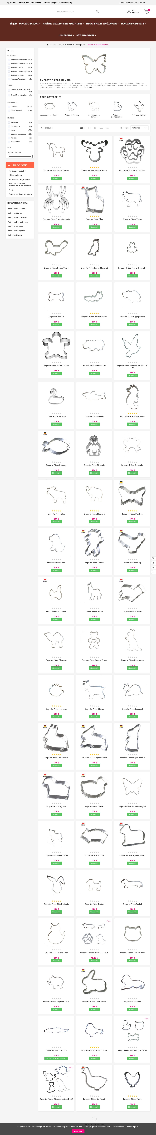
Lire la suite (88, 94)
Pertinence (139, 134)
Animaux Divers (21, 74)
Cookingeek (21, 133)
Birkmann (21, 129)
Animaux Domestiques (21, 78)
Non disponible (21, 117)
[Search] (97, 15)
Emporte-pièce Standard (21, 97)
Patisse (21, 145)
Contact (142, 3)
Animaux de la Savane (21, 70)
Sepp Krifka (21, 149)
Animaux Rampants (21, 86)
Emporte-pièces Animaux (17, 210)
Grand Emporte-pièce (21, 102)
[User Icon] (134, 15)
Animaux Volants (15, 233)
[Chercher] (74, 15)
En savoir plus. (132, 1127)
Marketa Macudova (21, 141)
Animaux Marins (21, 82)
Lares (21, 137)
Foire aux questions (128, 3)
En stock (21, 114)
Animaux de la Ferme (21, 66)
